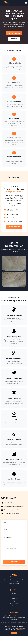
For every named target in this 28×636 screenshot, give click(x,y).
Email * (5, 530)
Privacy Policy (14, 603)
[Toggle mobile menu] (26, 3)
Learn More (14, 38)
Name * (5, 522)
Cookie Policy (18, 630)
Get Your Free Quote (14, 33)
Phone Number (7, 537)
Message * (6, 545)
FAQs (14, 601)
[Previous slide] (3, 271)
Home (14, 593)
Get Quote (14, 598)
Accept (14, 633)
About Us (14, 596)
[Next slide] (24, 271)
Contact (14, 606)
